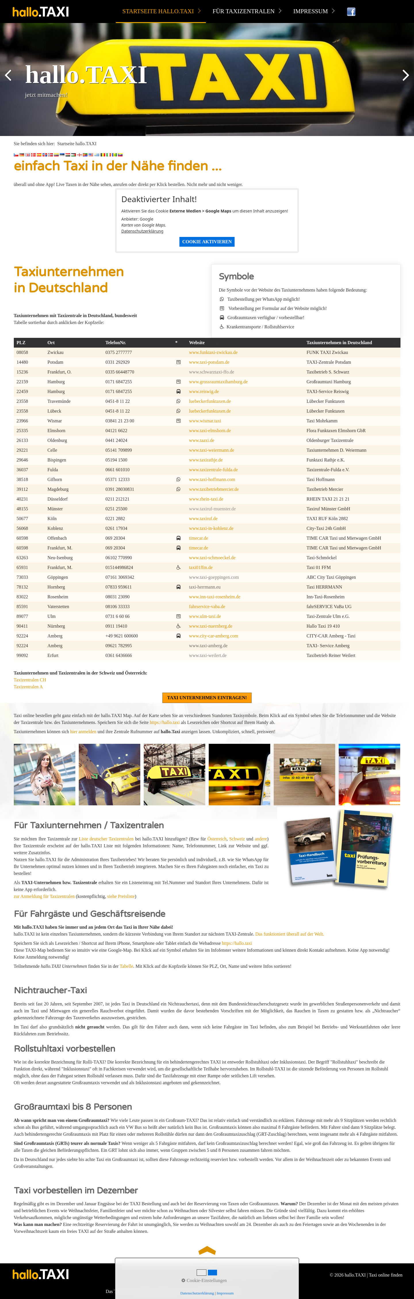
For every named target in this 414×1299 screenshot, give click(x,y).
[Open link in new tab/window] (338, 849)
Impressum (310, 11)
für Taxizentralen (243, 11)
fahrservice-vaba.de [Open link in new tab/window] (207, 606)
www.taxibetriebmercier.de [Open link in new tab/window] (214, 489)
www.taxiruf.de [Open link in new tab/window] (203, 518)
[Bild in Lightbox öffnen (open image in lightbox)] (44, 774)
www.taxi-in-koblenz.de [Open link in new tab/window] (211, 528)
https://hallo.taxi (165, 722)
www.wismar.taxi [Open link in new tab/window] (205, 420)
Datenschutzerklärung (142, 231)
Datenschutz (223, 1275)
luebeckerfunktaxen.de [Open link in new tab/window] (210, 401)
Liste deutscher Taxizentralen (106, 838)
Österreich (217, 838)
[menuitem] (161, 11)
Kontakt (245, 1275)
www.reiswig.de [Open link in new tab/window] (204, 391)
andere (261, 838)
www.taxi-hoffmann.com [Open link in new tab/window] (212, 479)
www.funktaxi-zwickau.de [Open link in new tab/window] (213, 352)
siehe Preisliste (121, 896)
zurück (8, 80)
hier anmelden (83, 731)
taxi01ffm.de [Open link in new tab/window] (201, 567)
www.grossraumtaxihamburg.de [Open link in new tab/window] (218, 381)
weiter (405, 80)
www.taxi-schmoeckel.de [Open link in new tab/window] (212, 557)
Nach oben (207, 1253)
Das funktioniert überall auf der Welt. (289, 934)
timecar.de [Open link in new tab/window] (198, 538)
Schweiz (237, 838)
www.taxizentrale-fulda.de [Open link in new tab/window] (213, 469)
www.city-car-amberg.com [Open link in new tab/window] (213, 635)
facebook (264, 1275)
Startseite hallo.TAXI (158, 11)
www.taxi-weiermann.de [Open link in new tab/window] (211, 450)
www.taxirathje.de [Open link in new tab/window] (206, 459)
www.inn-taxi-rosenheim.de (214, 596)
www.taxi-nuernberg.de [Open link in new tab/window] (211, 626)
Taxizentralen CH (30, 679)
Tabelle (126, 966)
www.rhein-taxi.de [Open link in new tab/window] (206, 499)
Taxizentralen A (28, 686)
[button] (206, 698)
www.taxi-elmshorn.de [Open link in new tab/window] (210, 430)
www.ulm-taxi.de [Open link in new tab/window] (205, 616)
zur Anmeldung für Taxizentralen (44, 896)
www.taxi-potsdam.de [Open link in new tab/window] (209, 362)
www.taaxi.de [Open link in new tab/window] (201, 440)
